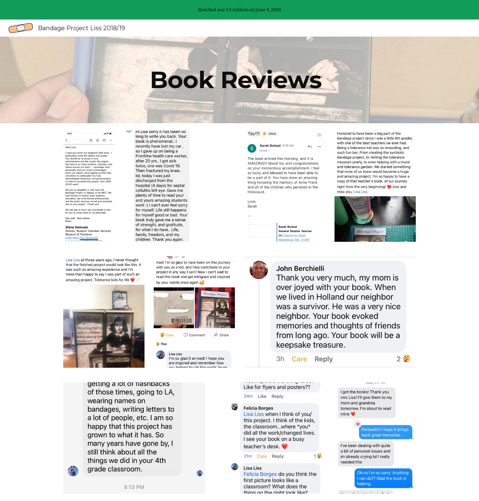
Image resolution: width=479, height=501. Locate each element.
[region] (239, 10)
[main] (239, 80)
